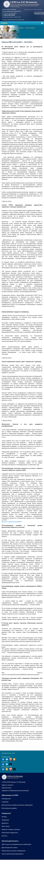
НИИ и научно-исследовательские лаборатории (16, 844)
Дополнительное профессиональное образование (17, 805)
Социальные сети (8, 753)
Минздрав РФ (7, 767)
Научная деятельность (10, 841)
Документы (5, 823)
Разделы (4, 23)
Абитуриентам (6, 798)
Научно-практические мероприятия (12, 854)
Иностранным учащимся (9, 808)
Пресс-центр (5, 826)
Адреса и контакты (7, 785)
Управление (5, 820)
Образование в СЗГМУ (10, 795)
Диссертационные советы (10, 847)
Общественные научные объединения (13, 850)
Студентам (5, 802)
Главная (26, 9)
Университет (6, 757)
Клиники (5, 762)
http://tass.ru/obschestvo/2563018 (12, 521)
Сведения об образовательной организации (15, 790)
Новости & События (32, 9)
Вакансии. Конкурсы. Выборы (11, 829)
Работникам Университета (10, 832)
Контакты (40, 9)
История (4, 816)
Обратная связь (6, 788)
